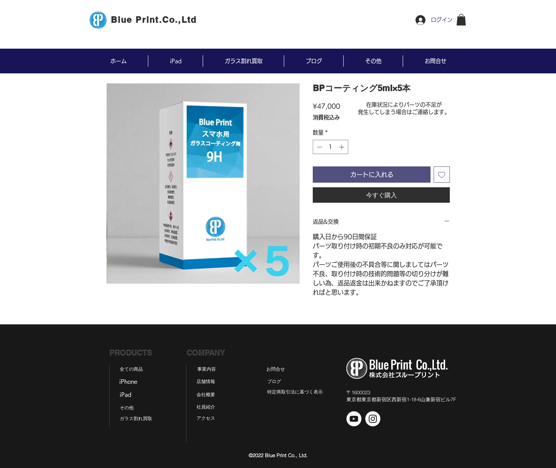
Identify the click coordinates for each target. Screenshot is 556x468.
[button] (461, 19)
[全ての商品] (131, 370)
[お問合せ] (276, 370)
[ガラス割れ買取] (136, 419)
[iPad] (125, 395)
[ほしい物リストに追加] (442, 174)
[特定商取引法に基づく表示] (295, 392)
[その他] (126, 408)
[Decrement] (319, 147)
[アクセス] (205, 418)
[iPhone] (128, 382)
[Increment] (342, 147)
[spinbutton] (330, 147)
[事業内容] (206, 370)
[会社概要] (205, 395)
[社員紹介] (205, 407)
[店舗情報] (205, 382)
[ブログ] (274, 382)
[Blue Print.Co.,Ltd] (154, 19)
